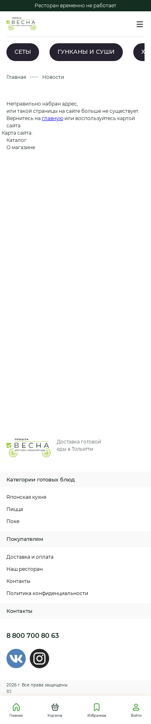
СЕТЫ (22, 51)
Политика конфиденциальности (47, 593)
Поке (12, 521)
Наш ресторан (24, 569)
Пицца (14, 509)
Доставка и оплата (30, 557)
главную (52, 118)
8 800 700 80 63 (32, 636)
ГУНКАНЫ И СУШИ (86, 51)
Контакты (18, 581)
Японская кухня (26, 497)
